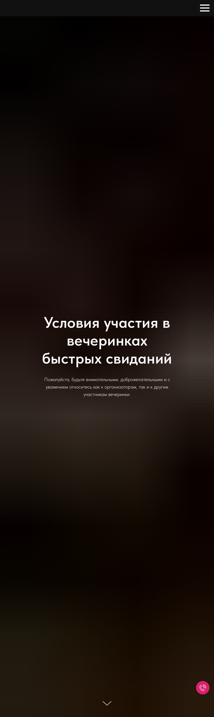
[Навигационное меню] (204, 8)
